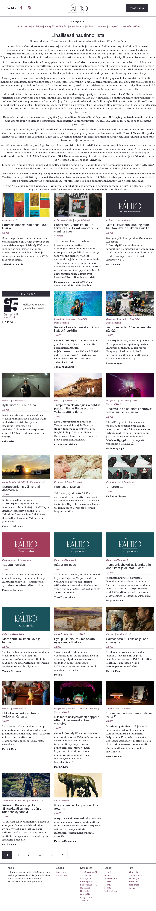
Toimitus (133, 881)
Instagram (61, 875)
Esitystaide (125, 26)
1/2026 (109, 233)
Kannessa (59, 482)
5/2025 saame (111, 878)
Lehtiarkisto (111, 891)
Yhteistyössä (8, 317)
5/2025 (5, 233)
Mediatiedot (135, 884)
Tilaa (137, 8)
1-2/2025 (58, 236)
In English (113, 26)
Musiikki (71, 319)
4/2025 (108, 884)
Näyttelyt (102, 26)
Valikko (12, 8)
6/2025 (109, 721)
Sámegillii (49, 26)
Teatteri (93, 708)
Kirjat (56, 560)
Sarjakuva (38, 26)
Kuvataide (111, 319)
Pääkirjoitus (62, 26)
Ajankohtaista (9, 482)
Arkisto (136, 26)
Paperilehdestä (76, 26)
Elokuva (6, 400)
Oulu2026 (91, 26)
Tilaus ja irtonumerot (135, 874)
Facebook (61, 872)
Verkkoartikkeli (23, 26)
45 (53, 854)
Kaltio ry (133, 888)
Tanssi (135, 400)
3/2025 (108, 888)
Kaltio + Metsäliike (63, 220)
